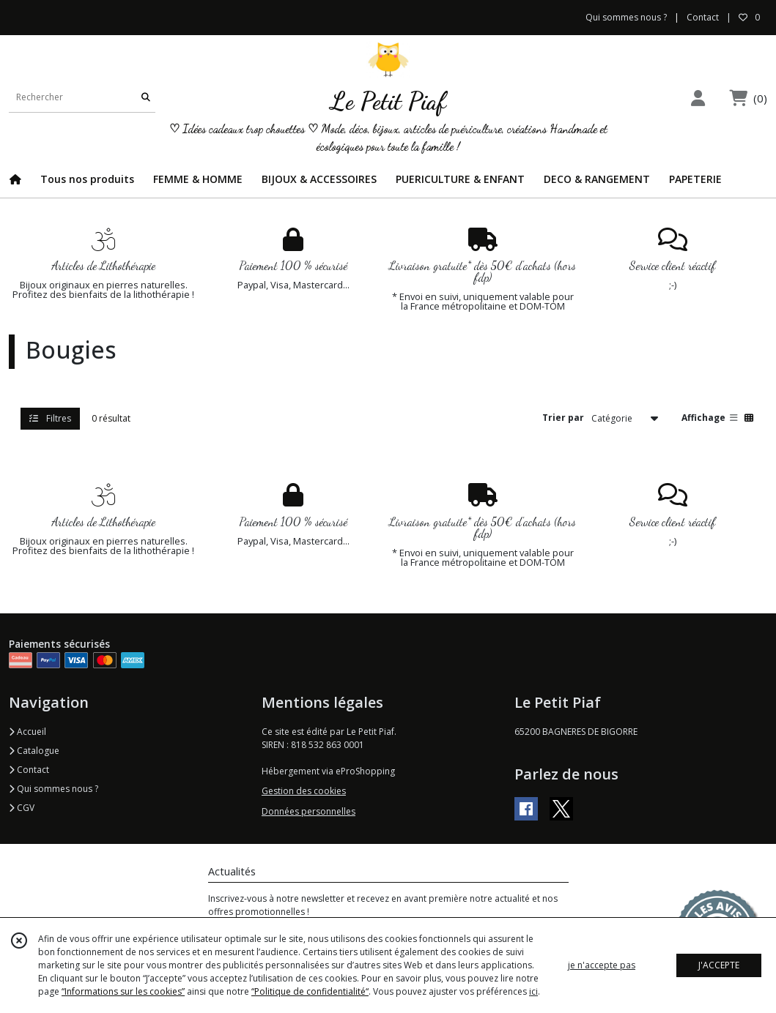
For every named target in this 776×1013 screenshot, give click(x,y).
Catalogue (34, 750)
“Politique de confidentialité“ (310, 991)
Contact (703, 17)
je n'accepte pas (601, 965)
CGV (21, 807)
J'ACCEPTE (718, 965)
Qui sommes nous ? (53, 788)
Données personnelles (308, 811)
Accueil (27, 731)
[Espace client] (697, 97)
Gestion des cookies (304, 791)
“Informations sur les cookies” (123, 991)
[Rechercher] (145, 97)
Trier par (563, 417)
